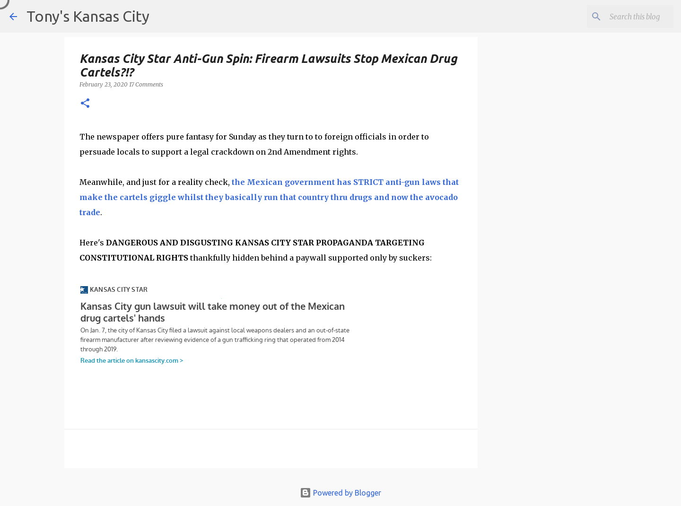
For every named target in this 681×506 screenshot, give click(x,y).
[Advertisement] (555, 204)
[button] (85, 103)
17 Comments (146, 84)
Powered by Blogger (340, 493)
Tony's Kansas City (87, 16)
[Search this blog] (623, 16)
